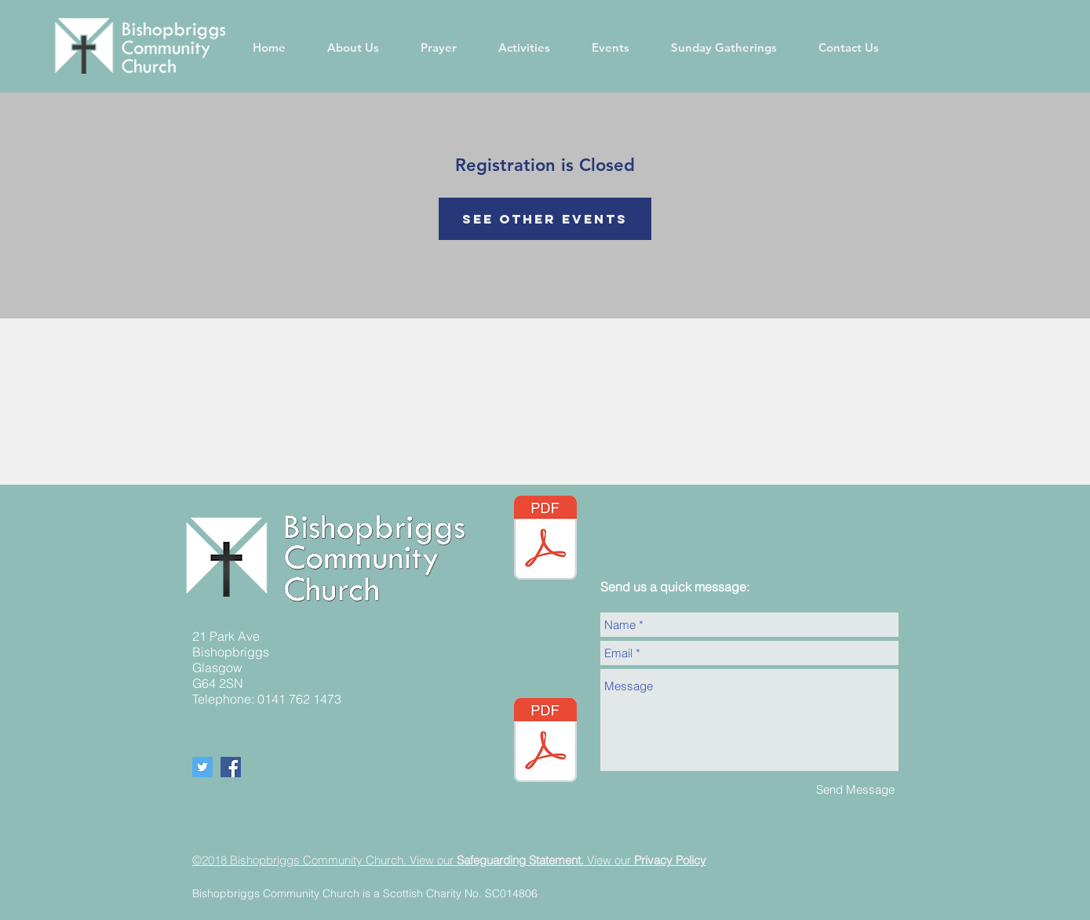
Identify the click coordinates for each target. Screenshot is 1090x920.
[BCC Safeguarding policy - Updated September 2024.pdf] (545, 742)
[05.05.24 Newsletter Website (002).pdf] (545, 540)
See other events (545, 219)
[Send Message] (855, 789)
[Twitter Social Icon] (202, 767)
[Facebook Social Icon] (231, 767)
